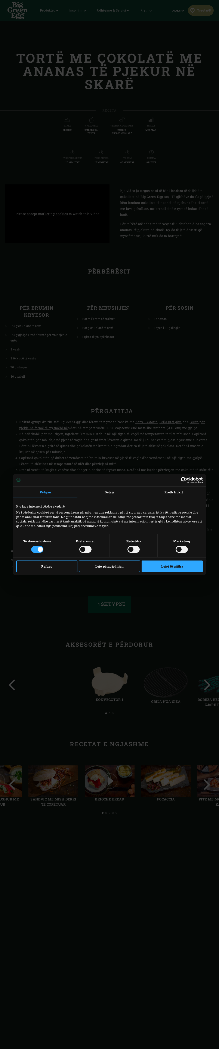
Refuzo (46, 566)
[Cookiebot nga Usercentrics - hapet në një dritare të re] (184, 480)
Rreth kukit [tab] (173, 492)
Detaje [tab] (109, 492)
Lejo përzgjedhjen (109, 566)
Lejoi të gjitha (172, 566)
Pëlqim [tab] (45, 492)
